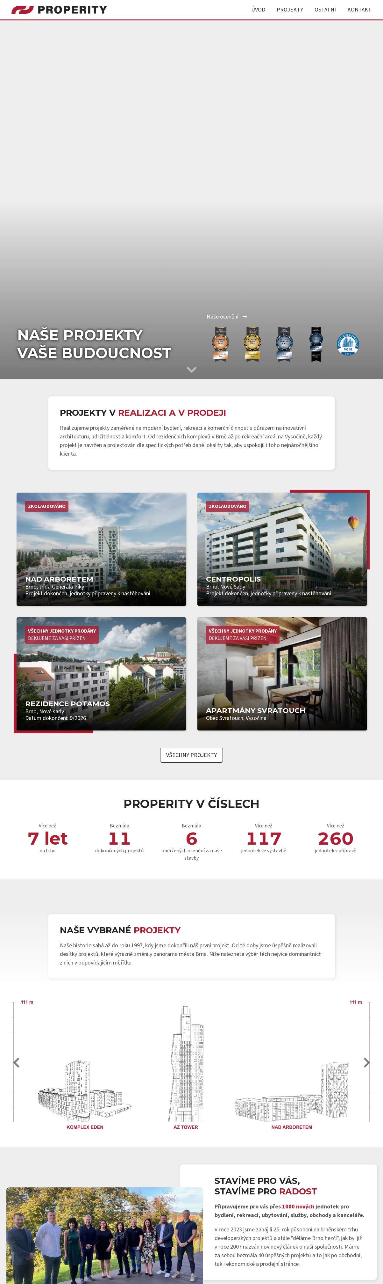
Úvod (258, 10)
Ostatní (325, 10)
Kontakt (359, 10)
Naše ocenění (227, 317)
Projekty (290, 10)
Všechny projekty (191, 755)
